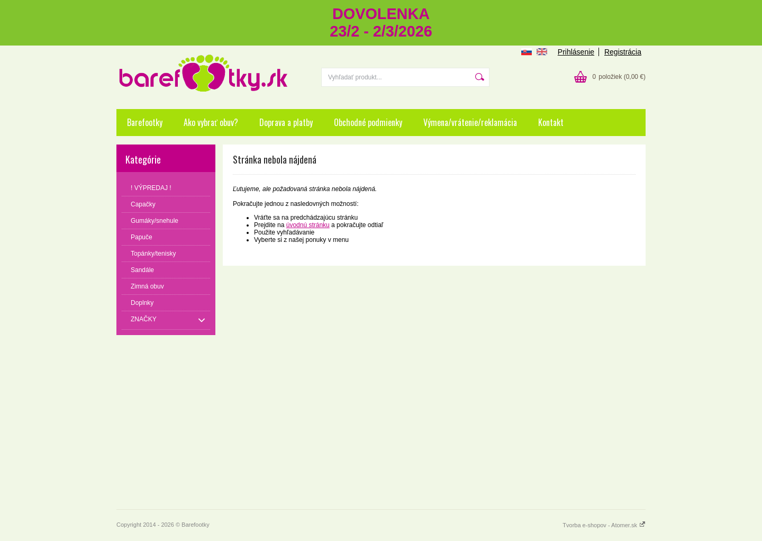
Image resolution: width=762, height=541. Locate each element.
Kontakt (551, 122)
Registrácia (622, 52)
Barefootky (144, 122)
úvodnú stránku (308, 225)
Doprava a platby (286, 122)
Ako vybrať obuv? (211, 122)
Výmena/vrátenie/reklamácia (470, 122)
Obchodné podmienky (368, 122)
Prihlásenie (576, 52)
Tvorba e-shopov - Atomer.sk (604, 525)
